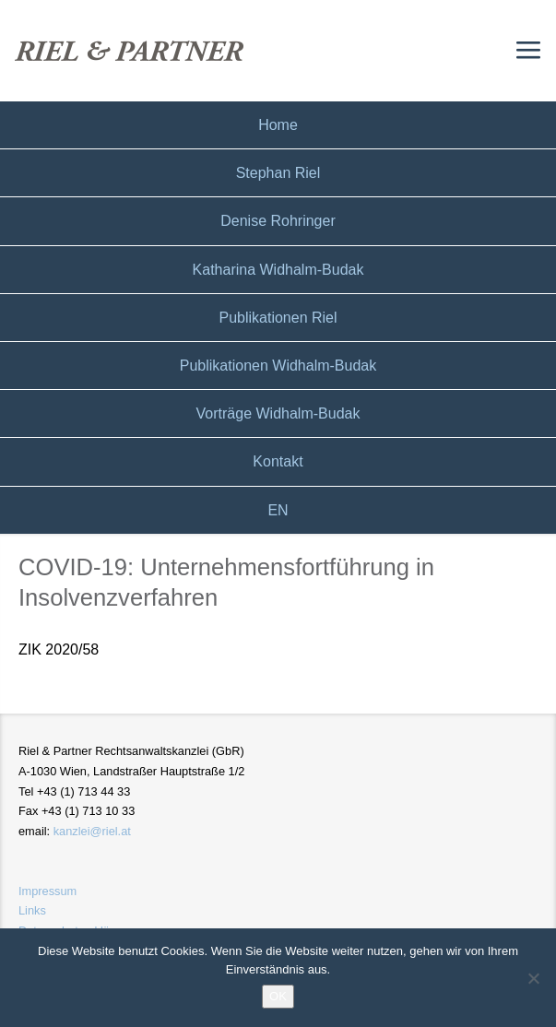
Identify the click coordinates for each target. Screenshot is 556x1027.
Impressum (47, 891)
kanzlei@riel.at (92, 831)
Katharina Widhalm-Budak (278, 269)
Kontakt (277, 461)
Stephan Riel (278, 173)
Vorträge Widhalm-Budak (278, 413)
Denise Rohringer (278, 221)
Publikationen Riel (278, 317)
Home (278, 125)
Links (32, 910)
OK (278, 996)
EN (277, 510)
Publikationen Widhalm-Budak (278, 365)
